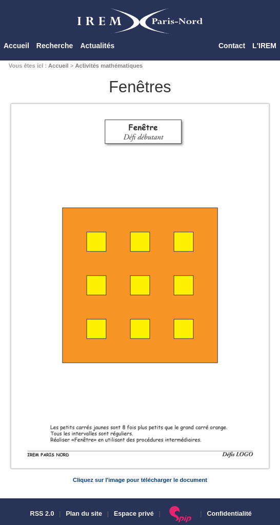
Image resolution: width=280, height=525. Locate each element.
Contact (231, 46)
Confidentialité (229, 513)
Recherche (54, 46)
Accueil (16, 46)
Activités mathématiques (109, 66)
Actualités (97, 46)
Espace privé (134, 513)
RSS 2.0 (41, 513)
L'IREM (264, 46)
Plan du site (84, 513)
